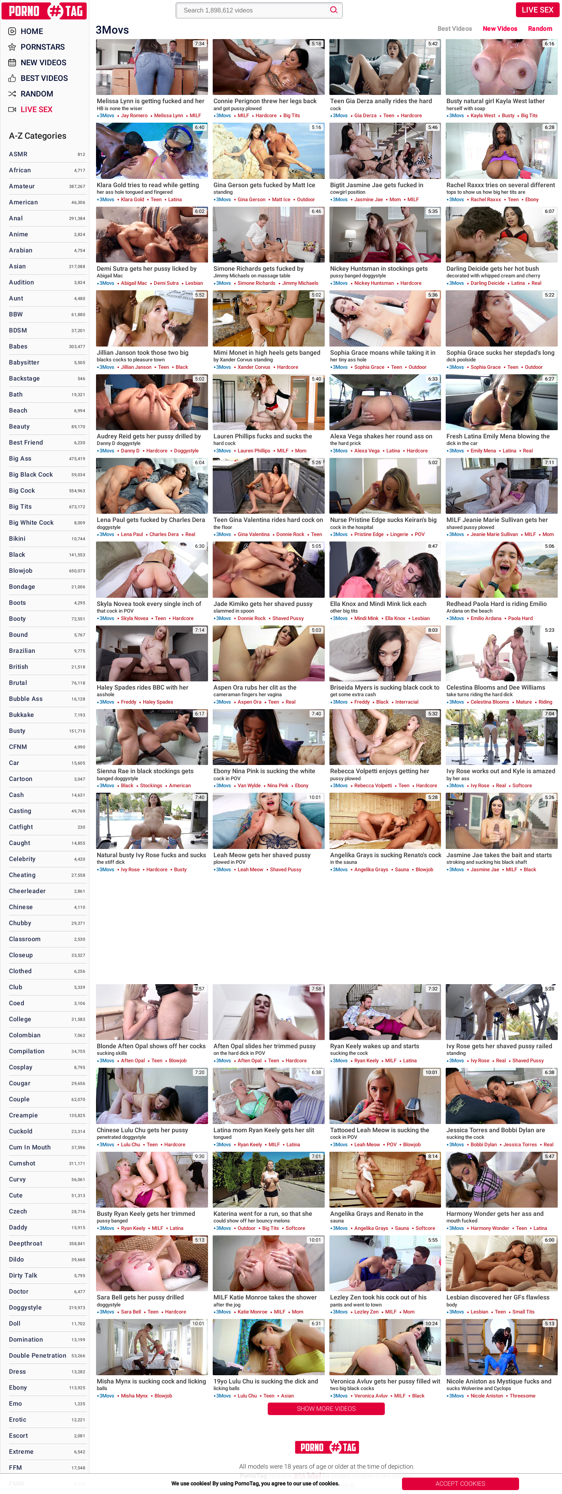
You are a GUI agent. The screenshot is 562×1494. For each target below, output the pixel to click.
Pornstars (43, 47)
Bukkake (21, 714)
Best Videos (44, 78)
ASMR (18, 154)
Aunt (16, 298)
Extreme (21, 1451)
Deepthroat (25, 1243)
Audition (21, 282)
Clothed (20, 971)
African (20, 170)
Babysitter (24, 362)
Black (17, 554)
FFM (15, 1467)
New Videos (500, 28)
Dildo (16, 1259)
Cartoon (21, 779)
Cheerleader (27, 891)
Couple (19, 1099)
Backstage (24, 378)
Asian (17, 266)
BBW (16, 314)
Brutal (18, 682)
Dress (17, 1371)
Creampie (23, 1115)
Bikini (17, 538)
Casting (20, 811)
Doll (14, 1323)
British (18, 666)
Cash (16, 795)
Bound (18, 634)
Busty (17, 730)
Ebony (18, 1387)
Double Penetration (37, 1355)
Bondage (22, 586)
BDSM (18, 330)
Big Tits (20, 506)
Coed (16, 1003)
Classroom (25, 939)
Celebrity (22, 859)
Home (32, 31)
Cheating (22, 875)
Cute (16, 1195)
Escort (18, 1435)
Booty (17, 618)
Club (15, 987)
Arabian (21, 250)
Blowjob (21, 570)
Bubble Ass (26, 698)
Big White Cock (31, 522)
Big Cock (22, 490)
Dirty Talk (23, 1275)
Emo (15, 1403)
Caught (19, 843)
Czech (18, 1211)
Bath (16, 394)
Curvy (17, 1179)
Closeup (21, 955)
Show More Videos (326, 1408)
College (20, 1019)
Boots (17, 602)
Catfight (21, 827)
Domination (26, 1339)
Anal (16, 218)
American (23, 202)
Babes (18, 346)
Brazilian (22, 650)
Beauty (19, 426)
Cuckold (21, 1131)
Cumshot (22, 1163)
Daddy (18, 1227)
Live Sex (538, 9)
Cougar (19, 1083)
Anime (18, 234)
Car (14, 763)
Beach (18, 410)
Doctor (18, 1291)
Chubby (20, 923)
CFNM (18, 747)
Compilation (27, 1051)
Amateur (22, 186)
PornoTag (44, 11)
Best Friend (26, 442)
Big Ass (20, 458)
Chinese (21, 907)
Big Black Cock (31, 474)
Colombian (25, 1035)
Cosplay (21, 1067)
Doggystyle (25, 1307)
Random (540, 28)
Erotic (17, 1419)
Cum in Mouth (30, 1147)
